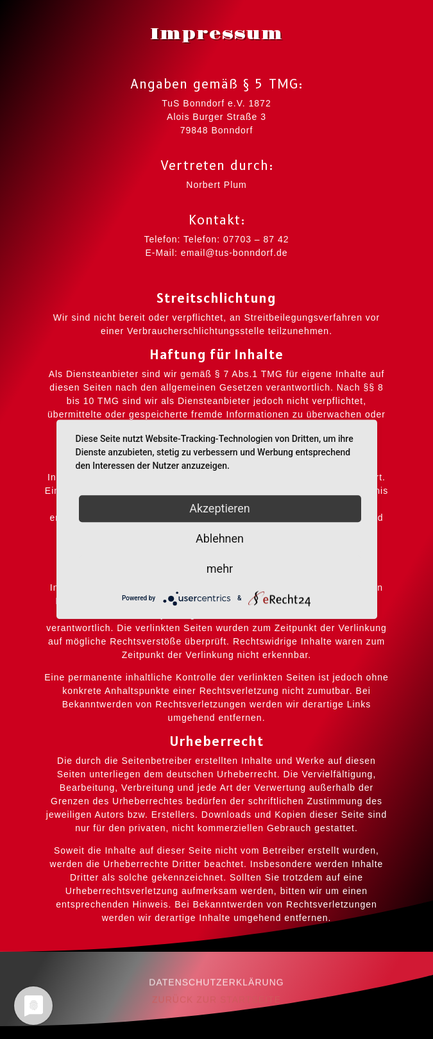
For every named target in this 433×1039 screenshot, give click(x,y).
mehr (220, 568)
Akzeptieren (219, 508)
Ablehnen (220, 538)
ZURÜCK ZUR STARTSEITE (216, 1005)
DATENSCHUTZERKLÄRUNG (216, 987)
